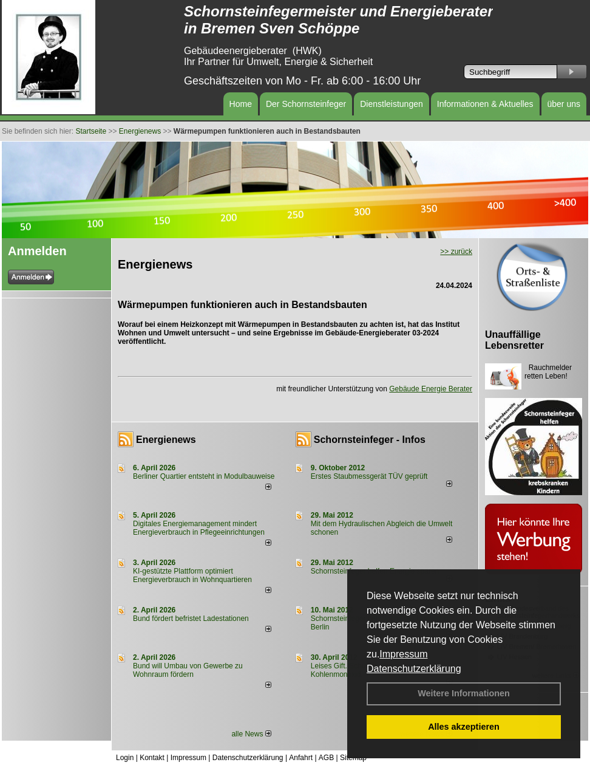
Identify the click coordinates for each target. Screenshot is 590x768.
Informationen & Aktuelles (485, 104)
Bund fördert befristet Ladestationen (191, 618)
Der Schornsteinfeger (306, 104)
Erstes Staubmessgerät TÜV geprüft (369, 476)
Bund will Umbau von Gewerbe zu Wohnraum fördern (188, 670)
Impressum (403, 654)
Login (125, 757)
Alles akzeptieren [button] (464, 727)
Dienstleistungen (391, 104)
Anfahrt (301, 757)
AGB (326, 757)
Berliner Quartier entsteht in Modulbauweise (203, 476)
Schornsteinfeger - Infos (370, 439)
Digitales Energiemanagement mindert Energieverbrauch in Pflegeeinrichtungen (199, 528)
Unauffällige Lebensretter (514, 340)
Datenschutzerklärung (414, 668)
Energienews (166, 439)
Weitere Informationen (464, 693)
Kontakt (152, 757)
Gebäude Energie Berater (430, 389)
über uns (564, 104)
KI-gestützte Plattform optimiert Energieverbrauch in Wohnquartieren (192, 575)
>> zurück (456, 251)
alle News (251, 734)
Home (240, 104)
